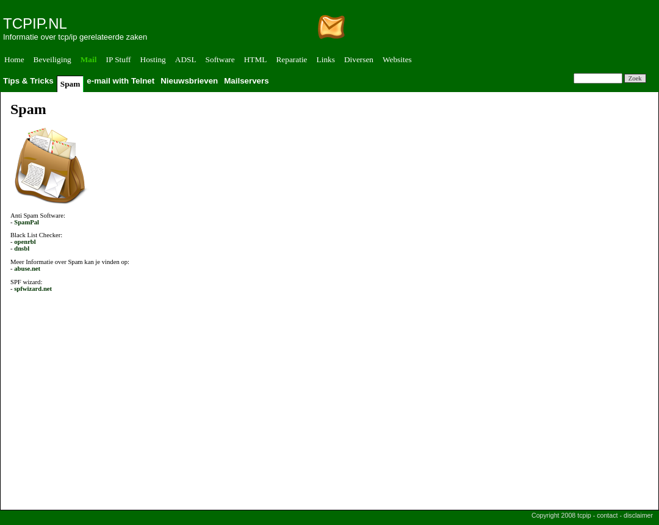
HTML (255, 59)
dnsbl (21, 248)
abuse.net (27, 268)
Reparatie (291, 59)
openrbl (25, 241)
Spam (70, 83)
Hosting (153, 59)
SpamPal (26, 222)
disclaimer (638, 515)
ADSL (185, 59)
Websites (397, 59)
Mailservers (246, 80)
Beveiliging (52, 59)
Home (14, 59)
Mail (89, 59)
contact (607, 515)
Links (326, 59)
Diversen (358, 59)
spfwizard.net (33, 288)
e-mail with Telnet (120, 80)
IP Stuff (118, 59)
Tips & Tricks (28, 80)
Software (220, 59)
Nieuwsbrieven (189, 80)
